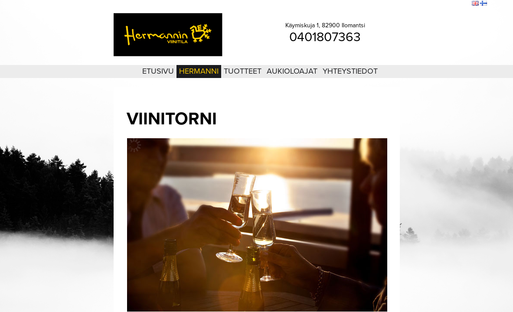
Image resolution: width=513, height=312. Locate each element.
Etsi (463, 4)
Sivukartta (442, 4)
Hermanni (199, 71)
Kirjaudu (417, 4)
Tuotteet (242, 71)
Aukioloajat (292, 71)
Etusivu (158, 71)
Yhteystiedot (350, 71)
